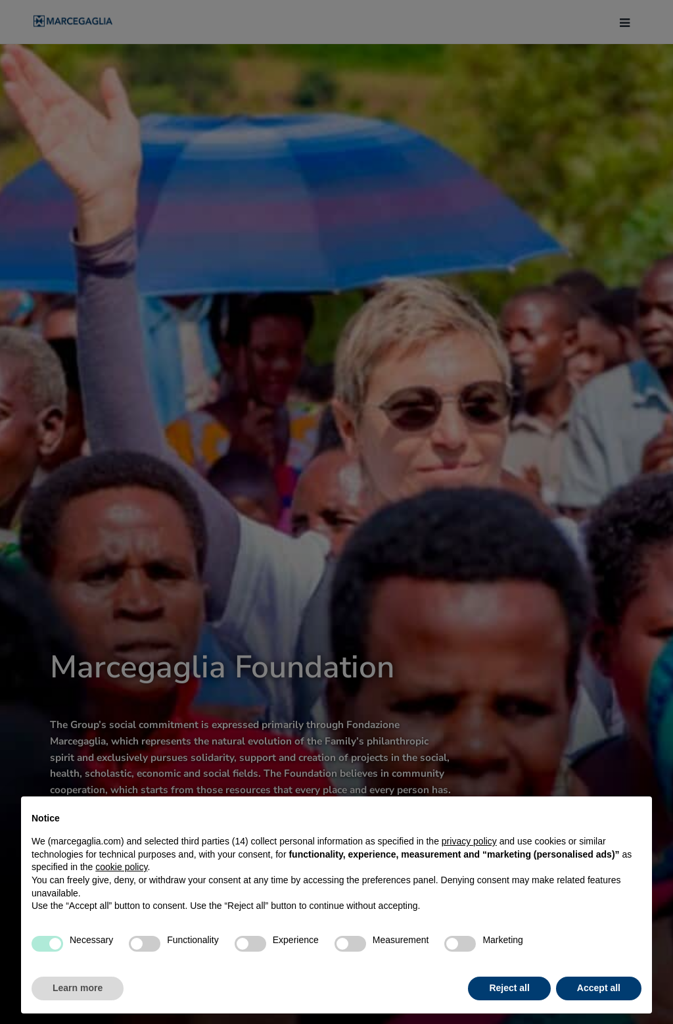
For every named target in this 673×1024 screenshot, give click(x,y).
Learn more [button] (78, 988)
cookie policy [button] (121, 867)
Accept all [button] (598, 988)
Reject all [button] (509, 988)
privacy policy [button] (469, 841)
